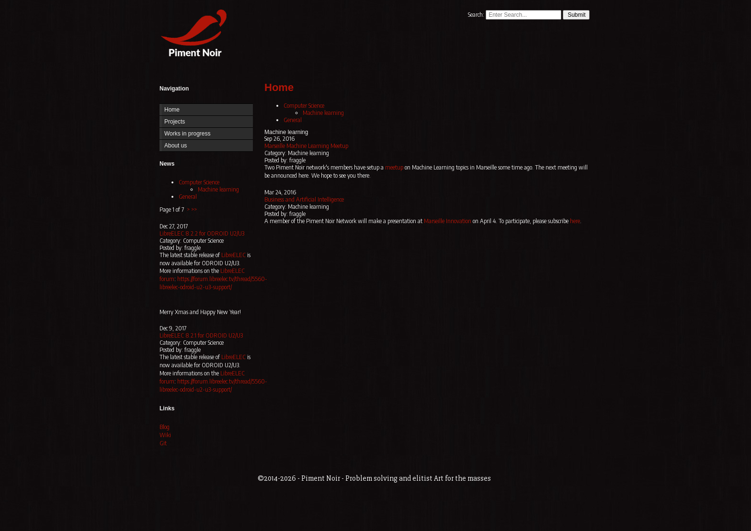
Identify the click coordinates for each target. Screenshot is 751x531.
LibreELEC (233, 255)
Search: (477, 14)
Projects (174, 121)
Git (163, 443)
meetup (394, 167)
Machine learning (218, 189)
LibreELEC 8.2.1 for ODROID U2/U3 (201, 335)
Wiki (165, 435)
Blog (164, 426)
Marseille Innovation (447, 221)
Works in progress (187, 133)
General (188, 196)
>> (194, 209)
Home (191, 35)
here (575, 221)
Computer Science (199, 182)
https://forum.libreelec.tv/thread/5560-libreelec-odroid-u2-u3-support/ (213, 283)
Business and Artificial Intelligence (304, 199)
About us (175, 145)
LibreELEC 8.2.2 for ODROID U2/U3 (201, 233)
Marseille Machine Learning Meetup (306, 145)
